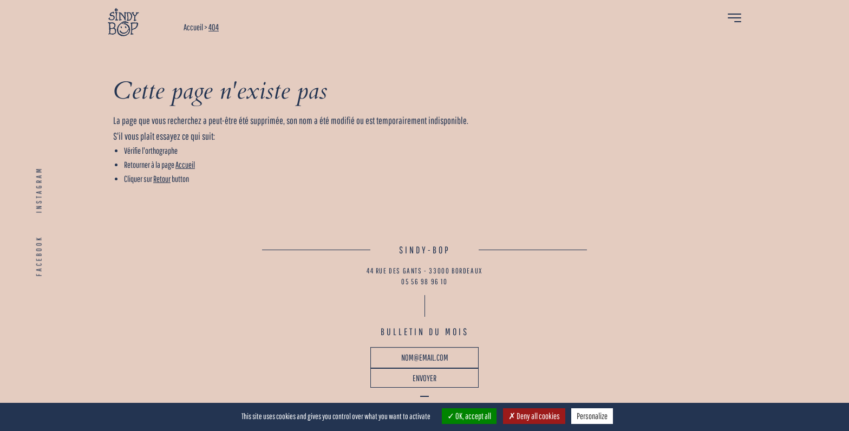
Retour (162, 179)
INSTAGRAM (39, 189)
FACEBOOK (39, 256)
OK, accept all (469, 416)
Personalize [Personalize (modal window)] (592, 416)
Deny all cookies (534, 416)
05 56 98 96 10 (424, 281)
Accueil (185, 164)
